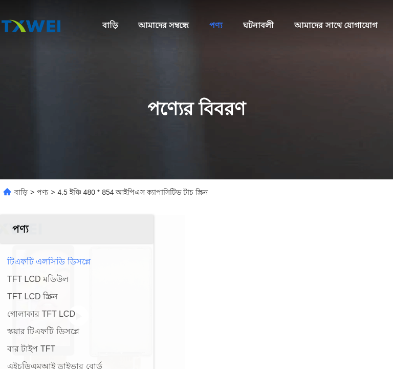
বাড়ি (110, 25)
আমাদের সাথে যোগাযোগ (335, 25)
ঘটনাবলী (258, 25)
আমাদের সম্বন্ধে (163, 25)
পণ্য (216, 25)
